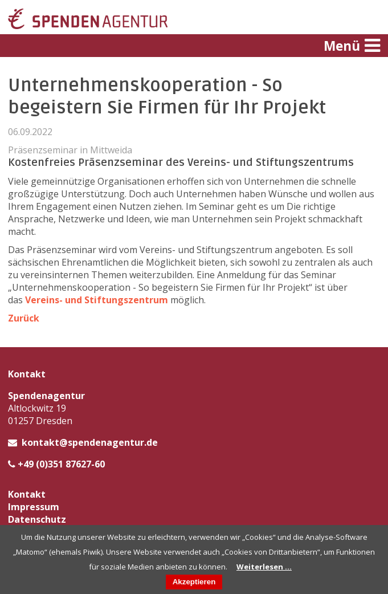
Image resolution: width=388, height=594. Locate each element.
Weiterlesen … (264, 567)
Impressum (33, 507)
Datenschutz (37, 519)
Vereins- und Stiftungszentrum (96, 300)
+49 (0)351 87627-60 (61, 464)
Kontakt (27, 494)
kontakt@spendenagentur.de (90, 442)
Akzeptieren (194, 581)
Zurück (23, 318)
